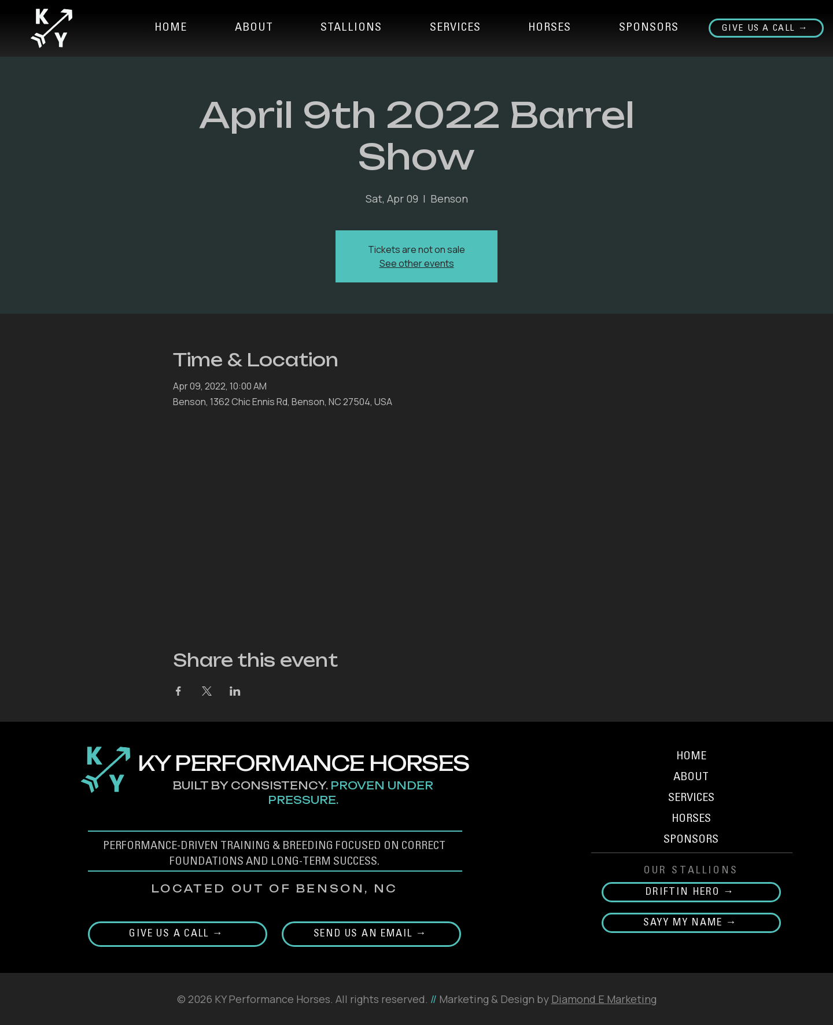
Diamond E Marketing (604, 999)
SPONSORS (691, 840)
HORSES (691, 819)
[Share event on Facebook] (178, 691)
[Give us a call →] (766, 28)
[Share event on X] (206, 691)
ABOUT (691, 778)
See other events (416, 263)
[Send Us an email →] (371, 934)
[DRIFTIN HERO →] (691, 892)
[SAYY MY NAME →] (691, 923)
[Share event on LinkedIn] (235, 691)
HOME (691, 757)
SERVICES (691, 798)
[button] (351, 28)
